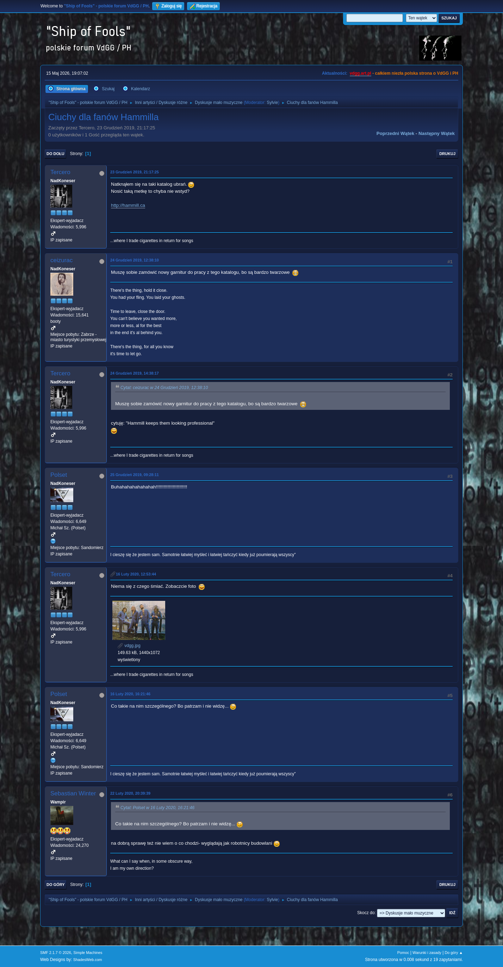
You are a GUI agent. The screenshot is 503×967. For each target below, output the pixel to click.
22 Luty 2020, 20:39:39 (130, 793)
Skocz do (365, 912)
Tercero (60, 172)
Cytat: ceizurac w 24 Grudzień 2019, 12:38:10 (164, 387)
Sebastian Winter (73, 793)
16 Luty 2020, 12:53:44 (136, 574)
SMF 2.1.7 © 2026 (55, 952)
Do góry (55, 884)
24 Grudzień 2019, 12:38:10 (134, 260)
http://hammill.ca (128, 205)
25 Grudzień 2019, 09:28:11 (134, 475)
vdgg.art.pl (360, 73)
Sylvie (272, 102)
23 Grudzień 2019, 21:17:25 (134, 172)
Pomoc (403, 952)
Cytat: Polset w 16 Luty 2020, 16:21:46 (157, 807)
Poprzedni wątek (395, 133)
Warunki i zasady (426, 952)
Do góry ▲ (454, 952)
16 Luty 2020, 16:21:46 (130, 694)
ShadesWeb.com (87, 959)
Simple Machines (87, 952)
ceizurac (61, 260)
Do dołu (55, 154)
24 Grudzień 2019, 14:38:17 (134, 373)
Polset (58, 475)
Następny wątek (436, 133)
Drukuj (447, 154)
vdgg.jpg (129, 645)
